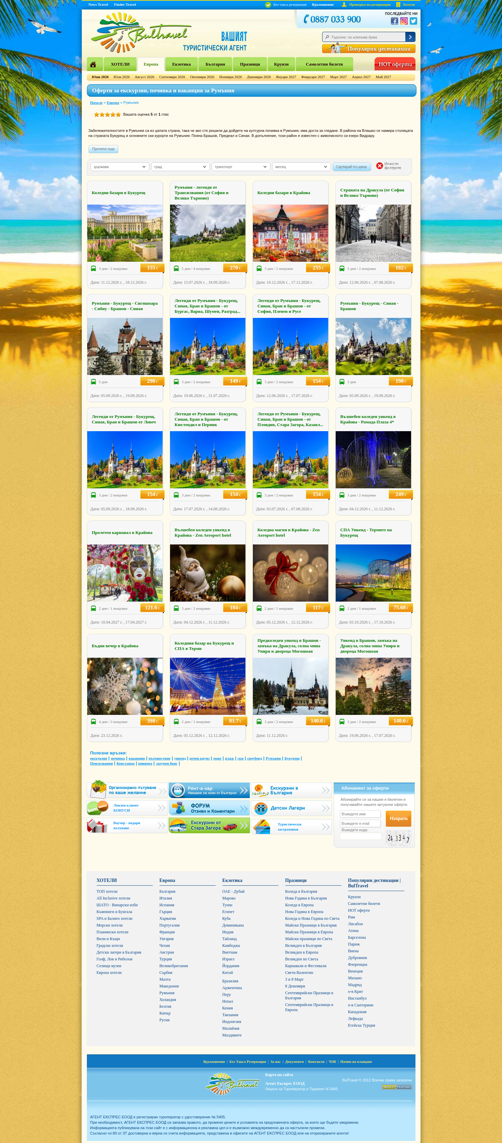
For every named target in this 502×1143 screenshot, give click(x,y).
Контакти (316, 1061)
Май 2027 (383, 77)
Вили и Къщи (108, 938)
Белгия (165, 1006)
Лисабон (355, 924)
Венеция (355, 971)
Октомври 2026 (202, 77)
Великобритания (174, 965)
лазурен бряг (166, 763)
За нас (275, 1061)
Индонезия (231, 1021)
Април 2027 (361, 77)
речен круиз (200, 758)
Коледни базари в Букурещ (118, 192)
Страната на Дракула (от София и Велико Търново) (372, 192)
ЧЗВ (332, 1061)
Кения (227, 1008)
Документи (294, 1061)
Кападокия (357, 1011)
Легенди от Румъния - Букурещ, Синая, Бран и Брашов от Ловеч (124, 419)
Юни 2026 (100, 77)
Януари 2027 (286, 77)
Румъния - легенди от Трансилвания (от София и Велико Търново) (202, 193)
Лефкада (355, 1018)
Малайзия (231, 1028)
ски (241, 758)
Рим (351, 917)
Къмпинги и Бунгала (115, 911)
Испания (167, 905)
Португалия (170, 925)
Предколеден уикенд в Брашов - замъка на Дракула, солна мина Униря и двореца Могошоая (289, 646)
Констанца (126, 763)
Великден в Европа (301, 952)
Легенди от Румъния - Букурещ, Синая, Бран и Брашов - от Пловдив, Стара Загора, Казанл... (291, 419)
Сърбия (166, 972)
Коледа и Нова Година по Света (312, 918)
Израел (228, 959)
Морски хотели (110, 925)
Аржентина (232, 987)
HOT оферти (359, 910)
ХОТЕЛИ (120, 64)
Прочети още (103, 149)
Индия (228, 932)
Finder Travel (125, 4)
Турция (166, 959)
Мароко (229, 898)
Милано (355, 978)
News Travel (98, 4)
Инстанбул (357, 998)
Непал (227, 1001)
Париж (354, 944)
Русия (165, 1020)
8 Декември (295, 986)
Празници (250, 64)
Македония (169, 986)
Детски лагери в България (119, 952)
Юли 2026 (121, 77)
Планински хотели (112, 932)
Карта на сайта (279, 1074)
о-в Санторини (361, 1005)
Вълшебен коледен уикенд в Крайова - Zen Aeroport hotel (203, 532)
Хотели (409, 4)
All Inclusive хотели (113, 898)
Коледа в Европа (299, 905)
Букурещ (292, 758)
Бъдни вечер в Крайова (115, 645)
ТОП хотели (107, 891)
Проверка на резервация (369, 4)
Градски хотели (110, 945)
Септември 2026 (172, 77)
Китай (227, 972)
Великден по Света (301, 959)
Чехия (165, 945)
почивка (118, 758)
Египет (228, 911)
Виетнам (229, 952)
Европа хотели (109, 972)
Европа (151, 64)
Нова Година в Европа (304, 911)
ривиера (145, 763)
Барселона (357, 937)
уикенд (180, 758)
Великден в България (303, 945)
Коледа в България (301, 891)
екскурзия (98, 758)
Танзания (230, 1014)
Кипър (165, 1013)
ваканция (136, 758)
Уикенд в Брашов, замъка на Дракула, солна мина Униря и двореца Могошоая (370, 646)
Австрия (167, 952)
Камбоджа (231, 945)
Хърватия (168, 918)
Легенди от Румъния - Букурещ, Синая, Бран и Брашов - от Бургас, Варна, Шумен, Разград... (207, 306)
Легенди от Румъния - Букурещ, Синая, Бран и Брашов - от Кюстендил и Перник (206, 419)
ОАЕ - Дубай (233, 891)
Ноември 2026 (230, 77)
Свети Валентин (299, 972)
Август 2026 (144, 77)
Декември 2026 (259, 77)
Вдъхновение (323, 4)
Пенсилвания (101, 763)
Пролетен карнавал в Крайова (122, 532)
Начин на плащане (356, 1061)
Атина (353, 930)
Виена (353, 951)
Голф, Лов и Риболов (115, 959)
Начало (96, 102)
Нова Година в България (306, 898)
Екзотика (181, 64)
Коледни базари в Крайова (284, 192)
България (215, 64)
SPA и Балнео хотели (115, 918)
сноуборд (254, 758)
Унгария (167, 938)
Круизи (281, 64)
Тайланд (229, 938)
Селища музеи (109, 965)
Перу (226, 994)
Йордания (230, 965)
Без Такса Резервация (248, 1061)
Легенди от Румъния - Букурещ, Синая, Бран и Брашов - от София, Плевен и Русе (289, 306)
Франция (167, 932)
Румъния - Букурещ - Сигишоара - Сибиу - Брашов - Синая (125, 306)
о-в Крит (355, 991)
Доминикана (233, 925)
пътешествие (159, 758)
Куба (226, 918)
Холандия (168, 999)
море (217, 758)
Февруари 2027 (313, 77)
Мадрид (355, 984)
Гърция (166, 911)
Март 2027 (338, 77)
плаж (229, 758)
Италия (166, 898)
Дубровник (357, 957)
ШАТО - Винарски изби (117, 905)
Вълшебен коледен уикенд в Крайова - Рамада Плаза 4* (368, 419)
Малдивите (232, 1035)
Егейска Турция (361, 1025)
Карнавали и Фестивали (306, 965)
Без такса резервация (286, 4)
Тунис (227, 905)
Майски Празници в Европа (309, 932)
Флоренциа (357, 964)
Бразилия (230, 981)
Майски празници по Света (308, 938)
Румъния (273, 758)
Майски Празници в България (311, 925)
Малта (165, 979)
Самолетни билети (324, 64)
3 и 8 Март (294, 979)
